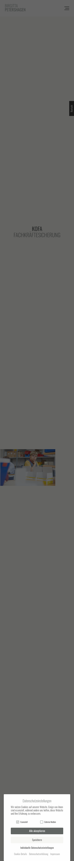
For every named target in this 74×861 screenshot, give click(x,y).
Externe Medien (48, 822)
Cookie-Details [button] (20, 854)
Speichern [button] (37, 840)
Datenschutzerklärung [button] (38, 854)
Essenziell (22, 822)
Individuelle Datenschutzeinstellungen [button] (37, 847)
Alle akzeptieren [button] (37, 831)
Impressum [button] (55, 854)
